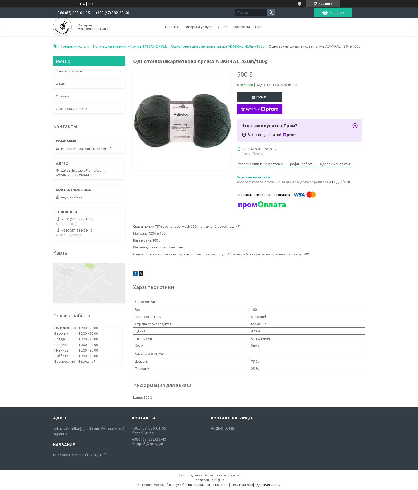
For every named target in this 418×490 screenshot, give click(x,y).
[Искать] (271, 12)
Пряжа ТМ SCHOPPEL (148, 46)
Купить (262, 97)
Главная (172, 27)
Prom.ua (233, 475)
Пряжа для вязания (110, 46)
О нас (222, 27)
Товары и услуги (198, 27)
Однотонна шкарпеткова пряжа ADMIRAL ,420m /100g (218, 46)
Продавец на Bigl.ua (209, 480)
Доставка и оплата (71, 109)
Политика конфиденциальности (256, 485)
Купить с (262, 109)
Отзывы (63, 96)
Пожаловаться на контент (207, 485)
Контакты (241, 27)
